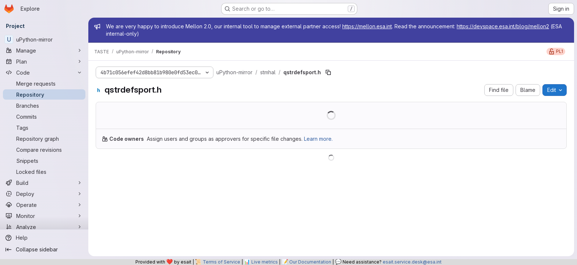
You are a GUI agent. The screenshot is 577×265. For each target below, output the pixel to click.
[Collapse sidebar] (44, 249)
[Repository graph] (44, 138)
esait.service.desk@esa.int (412, 262)
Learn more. (318, 139)
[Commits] (44, 116)
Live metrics (264, 262)
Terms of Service (221, 262)
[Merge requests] (44, 83)
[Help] (44, 238)
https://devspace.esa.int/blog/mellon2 (503, 26)
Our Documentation (310, 262)
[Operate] (44, 205)
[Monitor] (44, 216)
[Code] (44, 72)
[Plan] (44, 61)
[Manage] (44, 50)
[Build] (44, 183)
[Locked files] (44, 171)
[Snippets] (44, 160)
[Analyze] (44, 227)
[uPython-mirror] (44, 39)
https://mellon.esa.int (367, 26)
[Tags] (44, 127)
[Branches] (44, 105)
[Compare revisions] (44, 149)
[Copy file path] (328, 72)
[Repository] (44, 94)
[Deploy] (44, 194)
